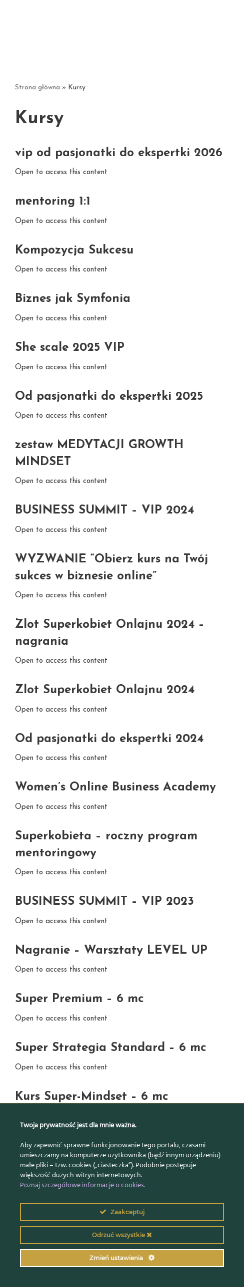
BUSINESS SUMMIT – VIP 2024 (104, 510)
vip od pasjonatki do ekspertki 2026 (118, 153)
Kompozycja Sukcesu (74, 251)
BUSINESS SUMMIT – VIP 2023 (104, 902)
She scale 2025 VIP (69, 348)
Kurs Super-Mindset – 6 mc (91, 1097)
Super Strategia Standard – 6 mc (110, 1048)
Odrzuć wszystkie (122, 1235)
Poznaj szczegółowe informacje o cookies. (82, 1185)
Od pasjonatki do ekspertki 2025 (109, 397)
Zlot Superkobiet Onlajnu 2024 (104, 690)
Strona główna (37, 87)
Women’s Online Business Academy (115, 787)
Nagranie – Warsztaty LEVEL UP (111, 951)
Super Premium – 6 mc (79, 999)
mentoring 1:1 (52, 202)
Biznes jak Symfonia (72, 299)
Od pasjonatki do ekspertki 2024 (109, 739)
